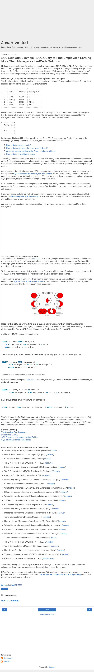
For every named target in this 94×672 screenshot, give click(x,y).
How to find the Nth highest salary (21, 154)
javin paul (6, 661)
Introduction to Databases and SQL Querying (60, 575)
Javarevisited (14, 42)
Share (4, 589)
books (50, 504)
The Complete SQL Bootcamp (24, 196)
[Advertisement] (47, 21)
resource (49, 463)
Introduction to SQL (9, 435)
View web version (47, 614)
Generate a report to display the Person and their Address (31, 151)
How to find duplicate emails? (19, 145)
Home (47, 610)
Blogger (52, 667)
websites (49, 542)
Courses (56, 471)
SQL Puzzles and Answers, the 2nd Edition (19, 437)
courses (47, 459)
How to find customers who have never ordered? (27, 148)
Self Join (37, 259)
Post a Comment (10, 600)
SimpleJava (7, 658)
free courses (48, 558)
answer (71, 488)
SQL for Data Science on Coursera (16, 440)
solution (53, 450)
